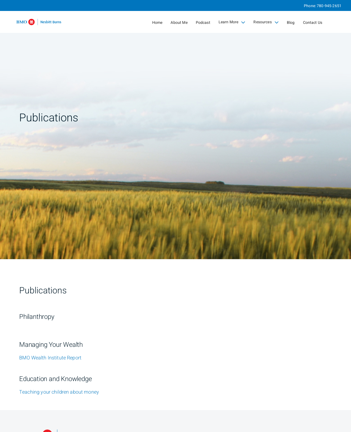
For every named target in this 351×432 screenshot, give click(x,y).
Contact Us (312, 22)
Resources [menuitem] (266, 22)
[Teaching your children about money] (59, 392)
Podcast (203, 22)
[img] (175, 129)
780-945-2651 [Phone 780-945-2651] (329, 6)
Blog (291, 22)
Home (157, 22)
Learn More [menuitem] (232, 22)
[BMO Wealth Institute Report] (50, 358)
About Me (179, 22)
